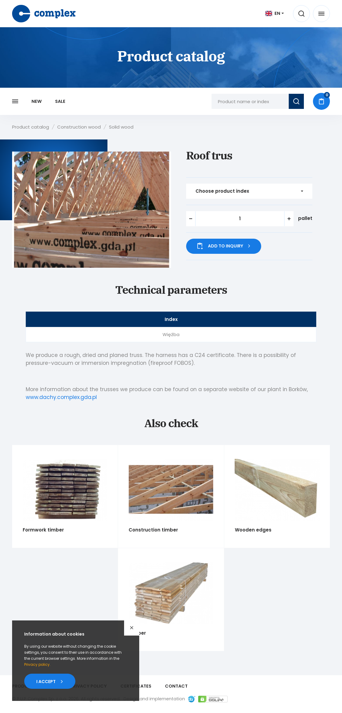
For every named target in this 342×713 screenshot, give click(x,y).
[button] (289, 218)
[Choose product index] (249, 191)
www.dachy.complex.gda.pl (61, 397)
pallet (305, 218)
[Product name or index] (250, 101)
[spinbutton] (239, 218)
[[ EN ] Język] (274, 13)
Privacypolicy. (37, 664)
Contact (176, 686)
